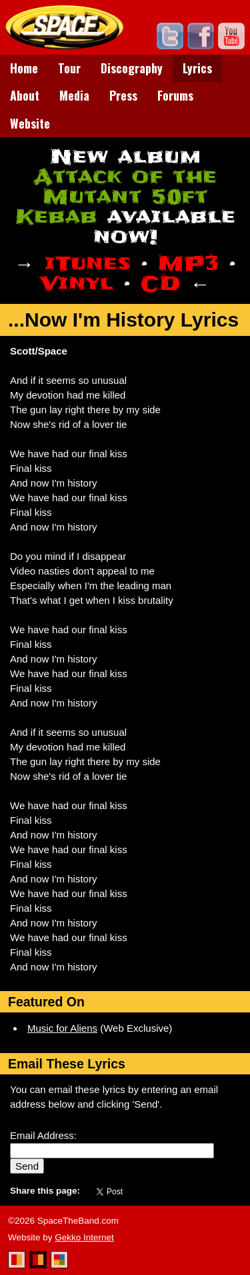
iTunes (88, 263)
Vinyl (76, 283)
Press (123, 95)
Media (74, 95)
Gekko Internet (84, 1237)
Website (30, 123)
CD (160, 283)
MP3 (188, 263)
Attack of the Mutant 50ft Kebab (116, 197)
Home (24, 68)
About (24, 95)
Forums (175, 95)
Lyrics (197, 68)
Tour (69, 68)
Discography (132, 68)
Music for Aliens (62, 1028)
